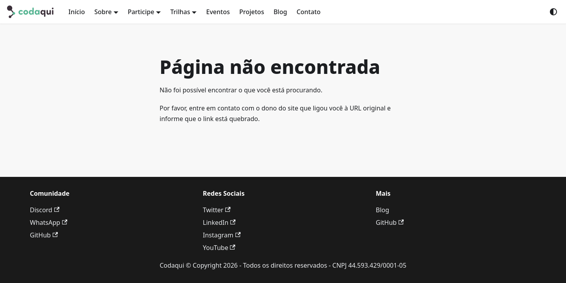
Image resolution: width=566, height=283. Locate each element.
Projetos (251, 11)
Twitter (217, 210)
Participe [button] (141, 11)
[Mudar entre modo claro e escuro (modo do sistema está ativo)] (553, 12)
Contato (308, 11)
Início (76, 11)
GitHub (44, 235)
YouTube (219, 247)
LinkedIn (219, 222)
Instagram (222, 235)
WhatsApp (48, 222)
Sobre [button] (103, 11)
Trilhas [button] (180, 11)
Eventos (218, 11)
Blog (280, 11)
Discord (44, 210)
